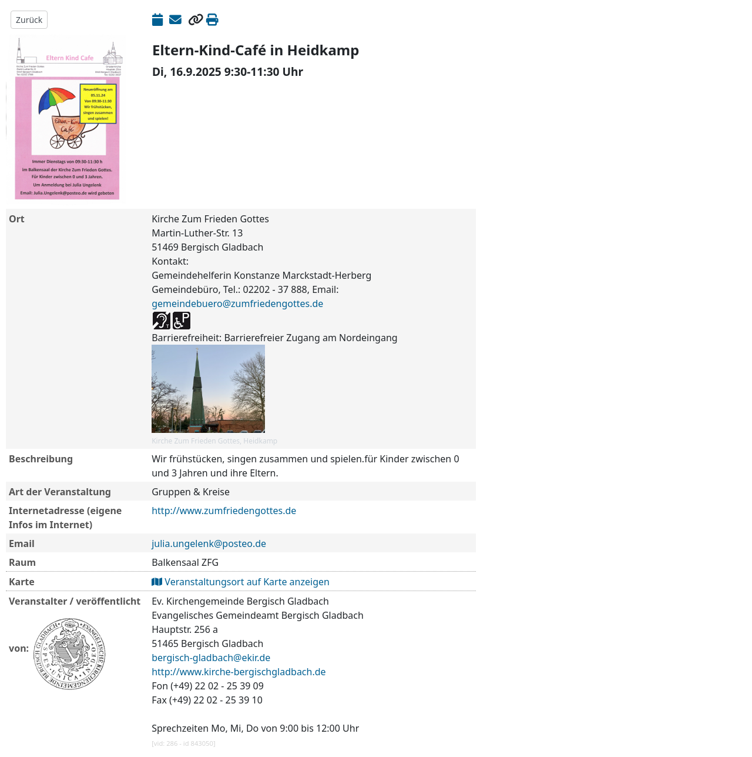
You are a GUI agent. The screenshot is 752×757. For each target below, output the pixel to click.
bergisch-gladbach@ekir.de (211, 657)
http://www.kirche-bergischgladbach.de (238, 671)
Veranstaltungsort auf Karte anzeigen (241, 581)
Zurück (29, 19)
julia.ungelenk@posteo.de (209, 543)
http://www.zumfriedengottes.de (224, 510)
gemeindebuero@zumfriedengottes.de (237, 303)
